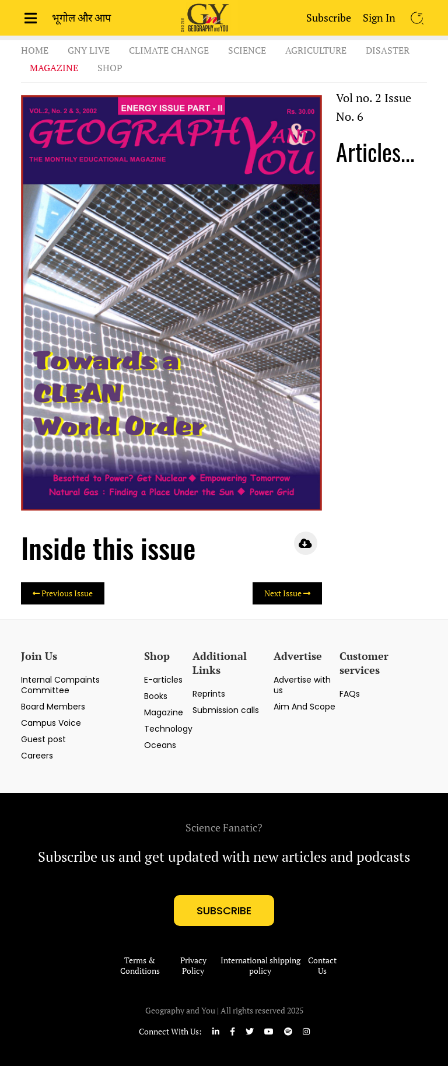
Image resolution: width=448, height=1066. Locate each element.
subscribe (224, 910)
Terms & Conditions (140, 965)
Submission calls (225, 710)
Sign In (379, 17)
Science (247, 50)
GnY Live (89, 50)
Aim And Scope (304, 706)
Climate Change (169, 50)
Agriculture (315, 50)
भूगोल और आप (81, 17)
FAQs (350, 693)
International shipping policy (260, 965)
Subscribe (328, 17)
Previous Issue (63, 593)
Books (155, 696)
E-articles (163, 679)
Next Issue (287, 593)
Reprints (208, 693)
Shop (110, 67)
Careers (37, 755)
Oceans (160, 745)
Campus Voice (51, 723)
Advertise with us (302, 684)
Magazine (54, 67)
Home (34, 50)
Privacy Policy (193, 965)
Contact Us (322, 965)
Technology (168, 729)
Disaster (388, 50)
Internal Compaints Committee (60, 684)
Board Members (53, 706)
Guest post (43, 739)
